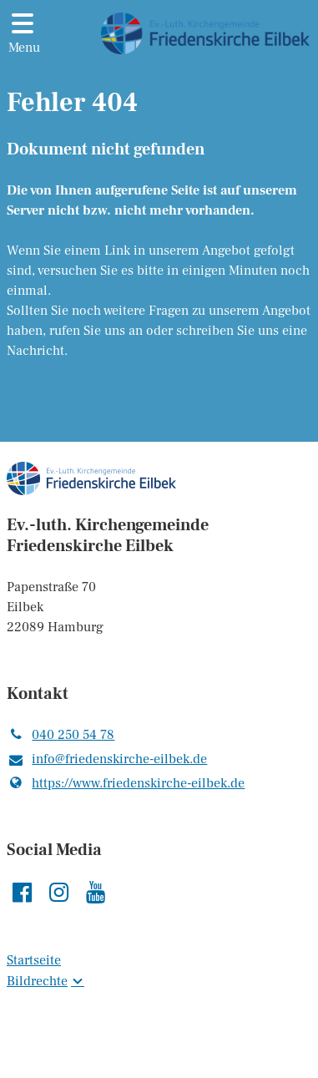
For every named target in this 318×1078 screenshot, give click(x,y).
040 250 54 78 (60, 735)
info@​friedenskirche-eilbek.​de (107, 760)
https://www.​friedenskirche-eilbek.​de (126, 783)
